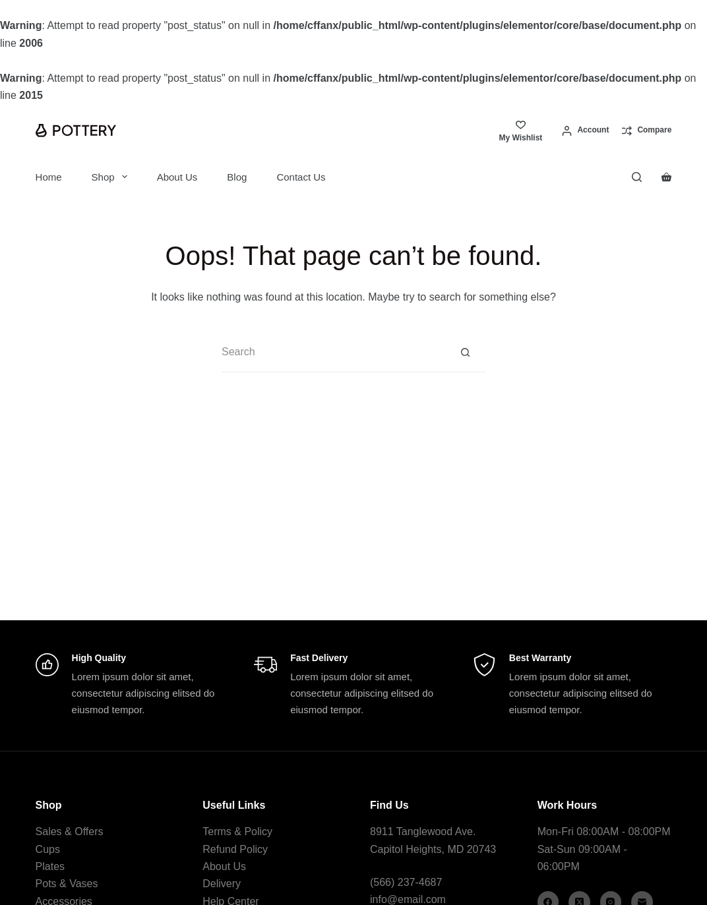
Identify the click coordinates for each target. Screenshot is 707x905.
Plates (50, 866)
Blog (237, 177)
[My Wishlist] (520, 131)
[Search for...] (334, 352)
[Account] (585, 130)
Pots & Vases (67, 883)
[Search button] (465, 352)
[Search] (637, 177)
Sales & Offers (70, 831)
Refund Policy (235, 849)
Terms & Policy (237, 831)
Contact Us (300, 177)
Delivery (221, 883)
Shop (112, 177)
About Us (177, 177)
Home (49, 177)
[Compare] (646, 130)
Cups (48, 849)
